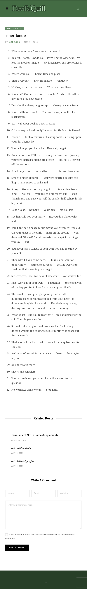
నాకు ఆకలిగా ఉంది (21, 448)
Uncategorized (14, 28)
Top (43, 583)
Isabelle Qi (15, 42)
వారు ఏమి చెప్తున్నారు (22, 461)
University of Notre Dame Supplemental (35, 435)
